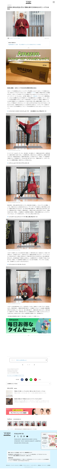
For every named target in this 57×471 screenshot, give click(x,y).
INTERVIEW (17, 441)
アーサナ (33, 92)
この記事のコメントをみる (12, 383)
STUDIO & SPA (25, 443)
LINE (31, 379)
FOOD (22, 441)
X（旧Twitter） (18, 436)
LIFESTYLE (37, 441)
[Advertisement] (28, 346)
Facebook (22, 379)
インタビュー (10, 375)
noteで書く (40, 379)
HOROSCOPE (17, 443)
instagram (21, 436)
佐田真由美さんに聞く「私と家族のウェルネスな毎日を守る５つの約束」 (24, 44)
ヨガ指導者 (15, 375)
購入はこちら (44, 446)
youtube (27, 436)
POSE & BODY (17, 439)
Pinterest (35, 379)
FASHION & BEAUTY (30, 441)
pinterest (24, 436)
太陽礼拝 (35, 96)
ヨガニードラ (21, 375)
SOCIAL (35, 439)
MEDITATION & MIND (27, 439)
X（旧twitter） (26, 379)
